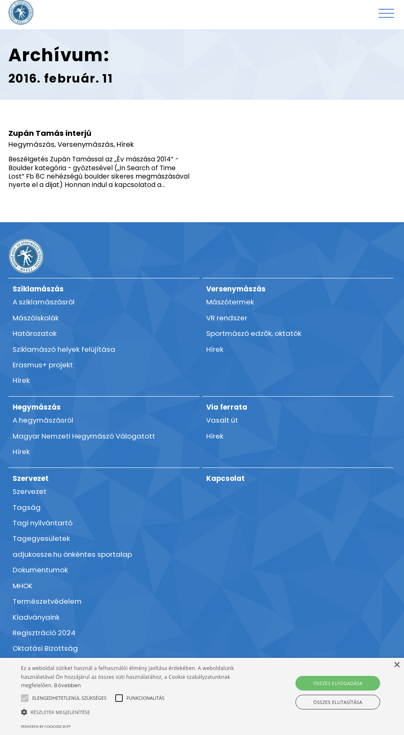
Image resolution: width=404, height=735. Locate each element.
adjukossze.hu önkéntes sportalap (72, 554)
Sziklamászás (38, 289)
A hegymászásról (43, 420)
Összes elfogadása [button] (338, 683)
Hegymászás (31, 144)
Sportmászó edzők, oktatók (253, 333)
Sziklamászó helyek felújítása (64, 349)
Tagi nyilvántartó (43, 523)
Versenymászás (85, 144)
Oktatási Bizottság (45, 648)
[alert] (202, 696)
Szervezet (31, 478)
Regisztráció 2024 (44, 633)
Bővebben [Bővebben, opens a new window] (67, 685)
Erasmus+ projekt (43, 365)
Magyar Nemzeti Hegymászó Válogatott (84, 436)
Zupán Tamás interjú (49, 133)
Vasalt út (222, 420)
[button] (69, 698)
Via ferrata (226, 407)
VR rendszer (226, 318)
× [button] (397, 665)
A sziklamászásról (44, 302)
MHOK (23, 586)
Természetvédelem (47, 601)
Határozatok (35, 333)
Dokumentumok (40, 570)
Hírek (125, 144)
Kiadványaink (36, 617)
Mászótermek (230, 302)
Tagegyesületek (41, 538)
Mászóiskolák (36, 318)
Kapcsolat (225, 478)
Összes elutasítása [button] (337, 702)
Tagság (27, 507)
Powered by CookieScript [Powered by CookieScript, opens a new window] (46, 726)
